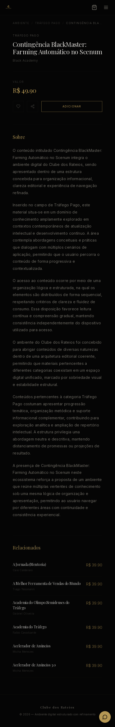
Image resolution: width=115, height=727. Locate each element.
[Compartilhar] (32, 106)
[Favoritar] (18, 106)
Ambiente (21, 23)
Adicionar (72, 106)
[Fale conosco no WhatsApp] (105, 717)
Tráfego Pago (47, 23)
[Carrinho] (94, 7)
